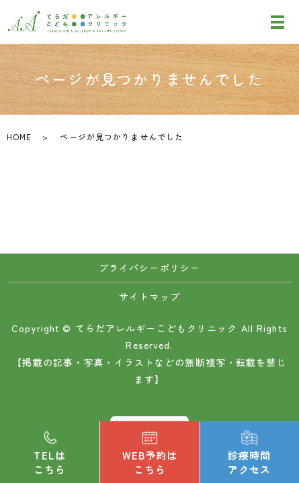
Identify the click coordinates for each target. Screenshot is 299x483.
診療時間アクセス (249, 462)
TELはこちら (50, 462)
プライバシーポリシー (149, 267)
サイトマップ (149, 296)
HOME (19, 136)
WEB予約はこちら (150, 462)
